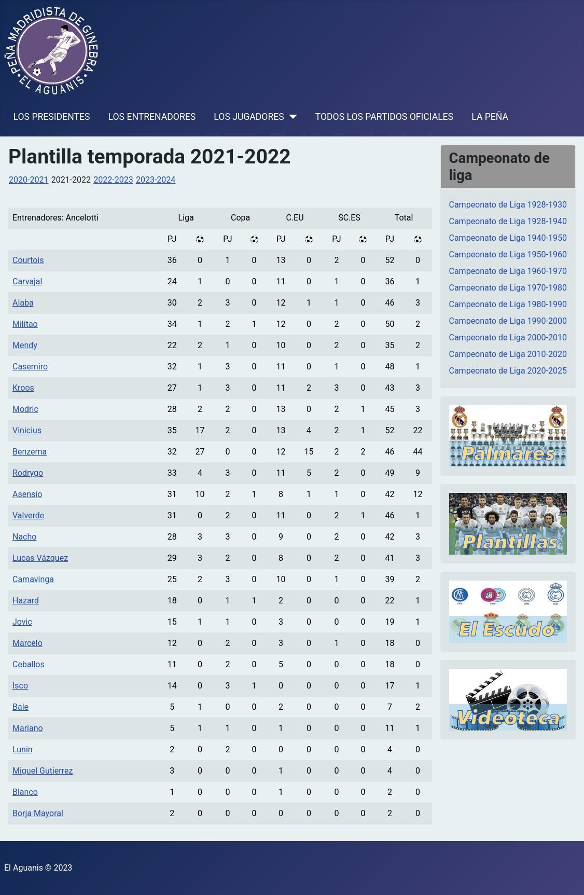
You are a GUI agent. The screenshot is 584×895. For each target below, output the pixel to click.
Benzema (29, 452)
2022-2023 (113, 180)
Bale (20, 707)
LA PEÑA (489, 117)
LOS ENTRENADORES (152, 117)
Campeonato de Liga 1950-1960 (508, 254)
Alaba (23, 303)
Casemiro (30, 366)
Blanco (25, 792)
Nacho (24, 537)
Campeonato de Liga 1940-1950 (508, 238)
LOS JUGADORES (249, 117)
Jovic (22, 622)
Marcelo (27, 643)
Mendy (24, 345)
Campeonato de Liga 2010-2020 (508, 354)
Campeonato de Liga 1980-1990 (508, 304)
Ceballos (28, 664)
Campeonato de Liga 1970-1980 (508, 288)
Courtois (28, 260)
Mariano (27, 728)
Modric (25, 409)
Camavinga (33, 579)
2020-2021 (28, 180)
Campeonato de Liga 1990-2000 (508, 321)
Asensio (27, 494)
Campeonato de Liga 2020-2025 (508, 371)
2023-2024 (155, 180)
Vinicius (26, 430)
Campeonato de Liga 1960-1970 (508, 271)
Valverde (28, 515)
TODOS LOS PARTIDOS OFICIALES (384, 117)
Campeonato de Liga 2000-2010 (508, 337)
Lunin (22, 749)
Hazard (25, 600)
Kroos (23, 388)
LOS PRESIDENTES (51, 117)
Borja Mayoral (37, 813)
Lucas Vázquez (40, 558)
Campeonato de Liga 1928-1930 (508, 205)
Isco (20, 686)
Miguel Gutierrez (42, 771)
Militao (25, 324)
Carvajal (27, 281)
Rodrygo (27, 473)
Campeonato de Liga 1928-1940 (508, 221)
